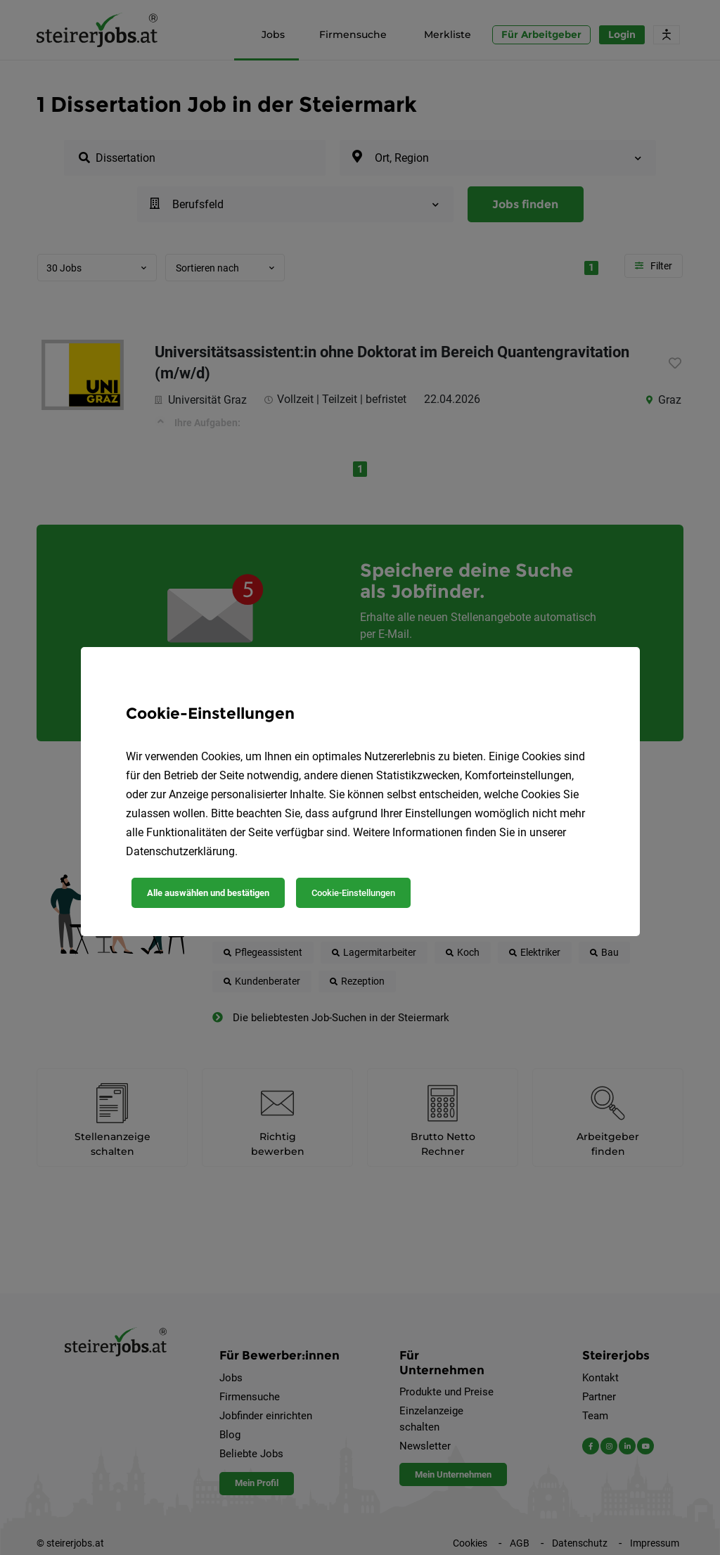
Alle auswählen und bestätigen (208, 893)
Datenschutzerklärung (180, 851)
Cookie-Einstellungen (353, 893)
